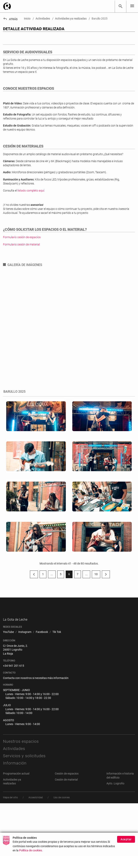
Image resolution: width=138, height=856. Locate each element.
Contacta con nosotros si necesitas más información (35, 730)
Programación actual (16, 826)
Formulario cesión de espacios (22, 281)
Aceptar (126, 841)
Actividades (14, 801)
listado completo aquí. (31, 235)
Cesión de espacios (67, 826)
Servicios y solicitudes (24, 808)
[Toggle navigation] (132, 6)
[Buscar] (120, 6)
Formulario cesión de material (21, 289)
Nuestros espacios (21, 794)
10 (97, 619)
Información (15, 815)
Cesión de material (66, 832)
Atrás (10, 19)
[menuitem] (8, 685)
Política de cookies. (31, 852)
